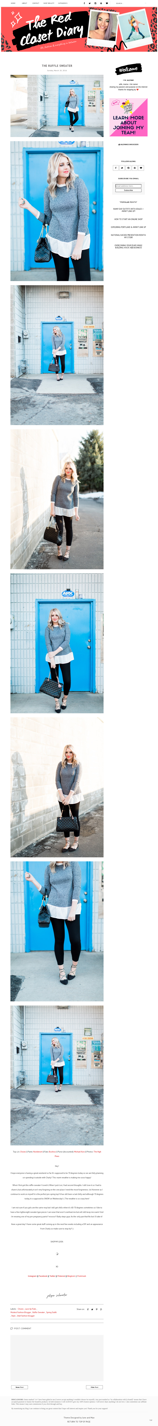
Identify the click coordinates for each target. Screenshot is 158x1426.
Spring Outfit (51, 1312)
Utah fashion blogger (26, 1316)
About (24, 3)
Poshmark (81, 1276)
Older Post (94, 1387)
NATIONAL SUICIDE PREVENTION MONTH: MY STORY (128, 269)
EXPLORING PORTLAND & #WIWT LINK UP (128, 260)
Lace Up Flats (30, 1309)
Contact (36, 3)
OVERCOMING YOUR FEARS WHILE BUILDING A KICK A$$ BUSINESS (128, 279)
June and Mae (88, 1417)
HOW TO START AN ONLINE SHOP (128, 252)
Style (13, 1316)
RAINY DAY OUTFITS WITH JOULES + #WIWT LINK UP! (128, 243)
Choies (57, 61)
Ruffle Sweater (39, 1312)
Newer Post (20, 1387)
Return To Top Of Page (79, 1421)
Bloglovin (71, 1276)
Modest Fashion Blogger (21, 1312)
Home (13, 3)
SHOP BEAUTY (48, 3)
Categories (62, 3)
